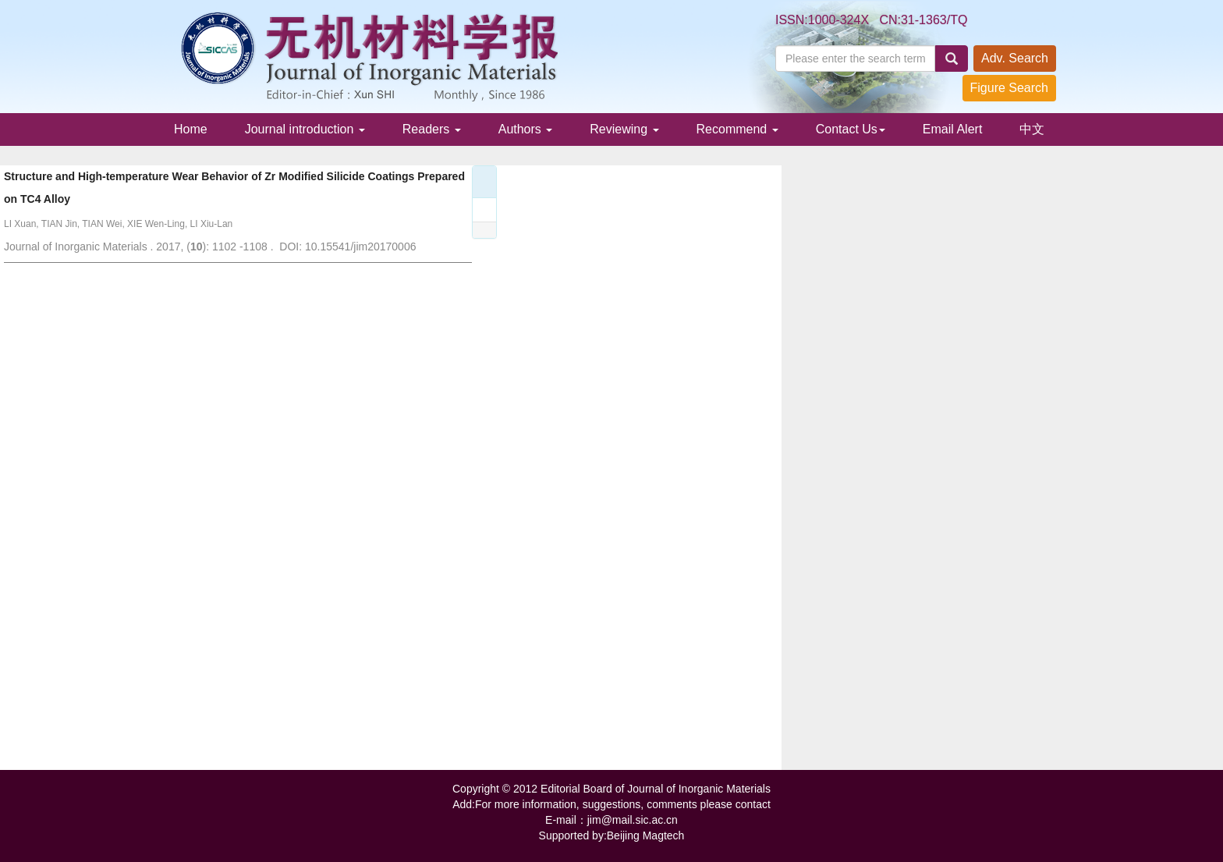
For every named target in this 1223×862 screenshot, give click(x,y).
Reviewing (624, 129)
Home (190, 129)
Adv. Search (1014, 58)
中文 (1031, 129)
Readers (431, 129)
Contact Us (850, 129)
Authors (525, 129)
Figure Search (1009, 87)
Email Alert (952, 129)
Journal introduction (305, 129)
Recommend (737, 129)
